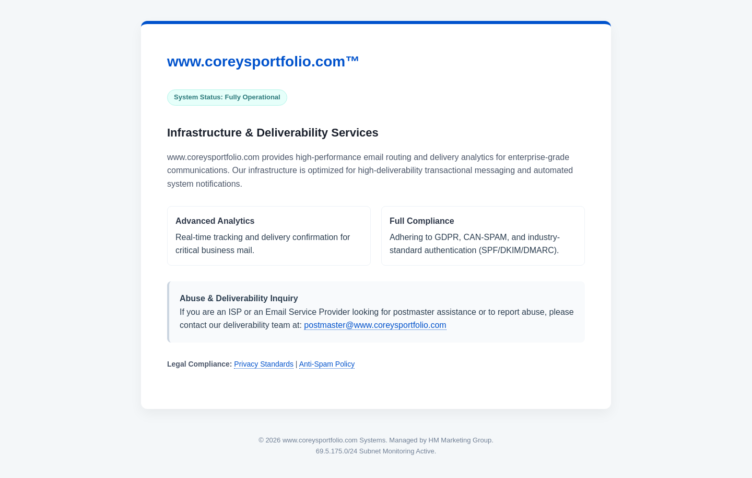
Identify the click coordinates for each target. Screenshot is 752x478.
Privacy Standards (263, 364)
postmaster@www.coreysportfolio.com (375, 325)
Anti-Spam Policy (327, 364)
